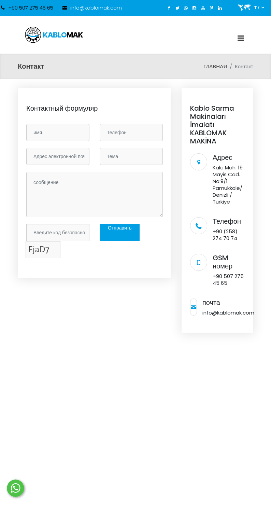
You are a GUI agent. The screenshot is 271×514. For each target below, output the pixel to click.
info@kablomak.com (96, 7)
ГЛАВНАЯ (215, 66)
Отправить (119, 227)
